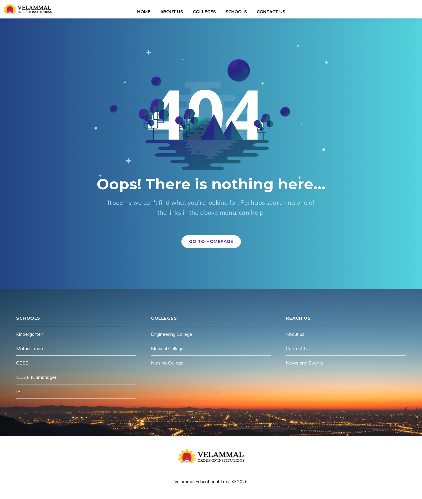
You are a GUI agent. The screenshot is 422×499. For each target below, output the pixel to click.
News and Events (305, 363)
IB (18, 391)
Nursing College (167, 363)
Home (143, 11)
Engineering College (171, 334)
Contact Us (271, 11)
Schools (236, 11)
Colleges (204, 11)
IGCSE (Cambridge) (36, 377)
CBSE (22, 363)
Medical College (167, 348)
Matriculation (29, 348)
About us (295, 334)
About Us (171, 11)
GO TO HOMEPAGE (211, 241)
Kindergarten (29, 334)
